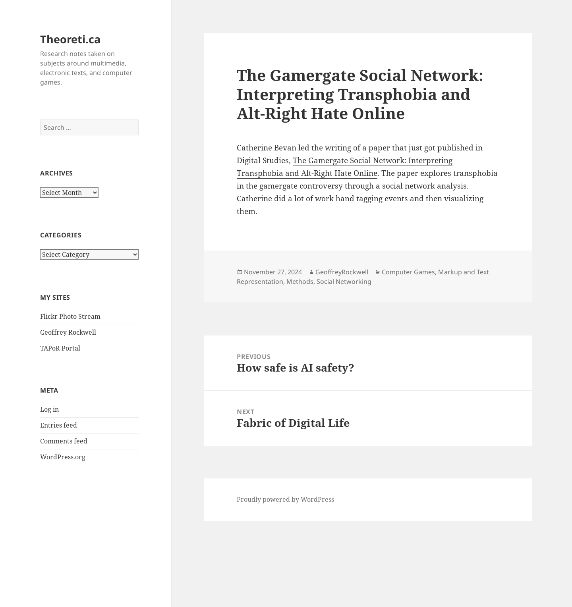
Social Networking (344, 281)
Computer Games (408, 272)
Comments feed (63, 441)
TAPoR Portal (60, 348)
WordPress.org (62, 457)
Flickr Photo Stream (70, 316)
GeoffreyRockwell (341, 272)
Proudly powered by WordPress (285, 499)
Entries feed (58, 425)
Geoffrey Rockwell (68, 332)
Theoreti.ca (70, 39)
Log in (49, 409)
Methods (299, 281)
